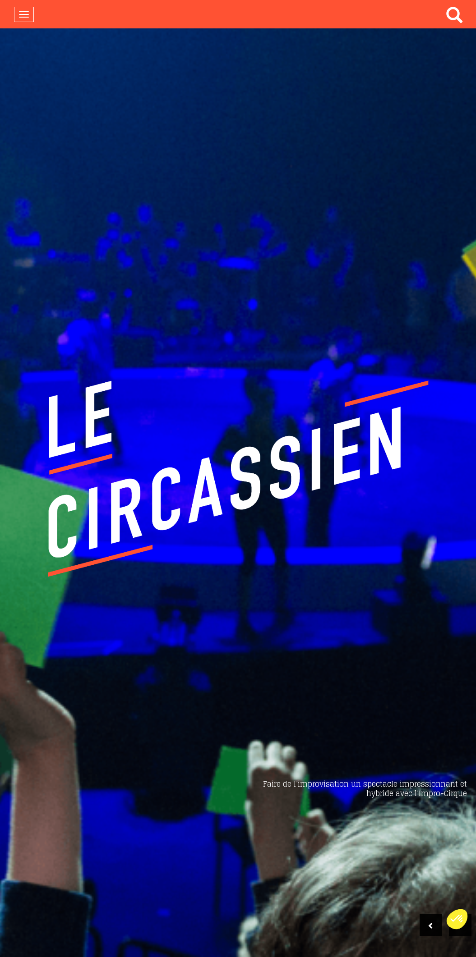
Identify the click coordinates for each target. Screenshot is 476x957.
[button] (454, 20)
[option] (238, 478)
